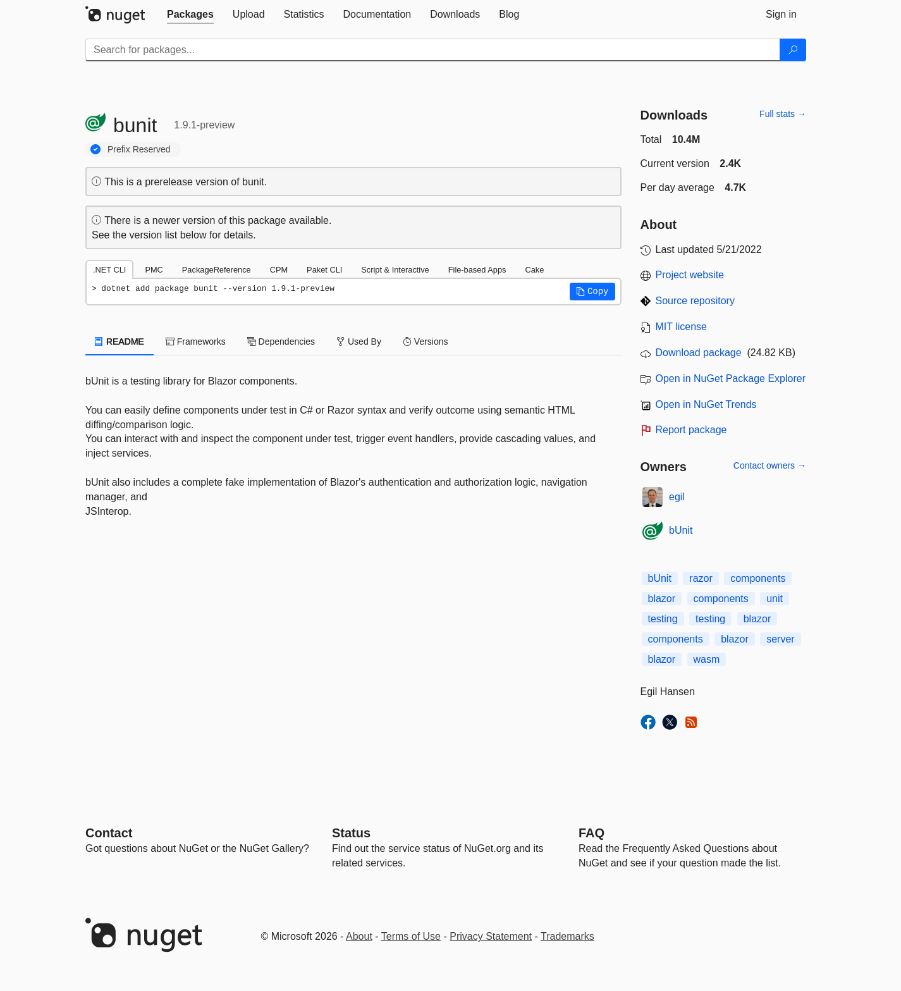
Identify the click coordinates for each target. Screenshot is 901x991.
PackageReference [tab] (216, 269)
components (757, 578)
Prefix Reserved (139, 149)
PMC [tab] (153, 269)
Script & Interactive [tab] (395, 269)
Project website (690, 274)
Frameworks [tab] (196, 341)
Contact (108, 833)
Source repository (695, 300)
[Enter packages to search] (432, 50)
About (359, 936)
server (780, 639)
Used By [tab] (358, 341)
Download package (699, 352)
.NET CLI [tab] (109, 269)
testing (663, 618)
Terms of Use (411, 936)
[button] (592, 291)
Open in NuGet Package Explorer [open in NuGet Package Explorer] (731, 378)
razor (700, 578)
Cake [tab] (534, 269)
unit (774, 598)
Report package (691, 429)
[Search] (793, 50)
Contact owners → (769, 465)
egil (677, 496)
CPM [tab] (279, 269)
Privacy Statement (491, 936)
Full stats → (782, 114)
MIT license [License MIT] (682, 326)
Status (351, 833)
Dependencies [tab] (281, 341)
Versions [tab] (425, 341)
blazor (662, 598)
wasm (707, 659)
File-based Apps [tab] (477, 269)
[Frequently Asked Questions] (591, 833)
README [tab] (119, 341)
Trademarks (567, 936)
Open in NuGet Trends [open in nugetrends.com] (706, 404)
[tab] (190, 14)
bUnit (680, 530)
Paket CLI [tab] (324, 269)
